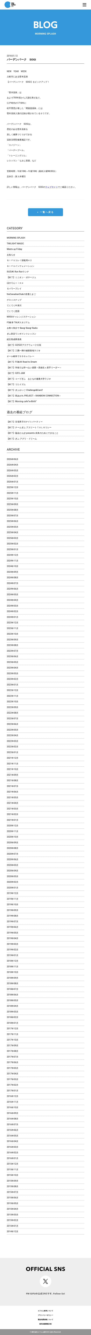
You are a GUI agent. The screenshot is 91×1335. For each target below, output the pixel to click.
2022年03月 (12, 741)
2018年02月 (12, 1017)
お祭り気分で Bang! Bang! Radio (22, 328)
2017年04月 (12, 1073)
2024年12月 (12, 555)
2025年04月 (12, 532)
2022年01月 (12, 752)
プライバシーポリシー (45, 1315)
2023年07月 (12, 651)
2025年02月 (12, 544)
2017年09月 (12, 1045)
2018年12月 (12, 961)
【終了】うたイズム (16, 384)
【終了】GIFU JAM (16, 373)
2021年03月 (12, 809)
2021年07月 (12, 786)
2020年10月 (12, 837)
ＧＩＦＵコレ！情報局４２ (19, 260)
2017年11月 (12, 1034)
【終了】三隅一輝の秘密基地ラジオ (24, 350)
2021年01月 (12, 820)
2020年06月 (12, 859)
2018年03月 (12, 1012)
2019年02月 (12, 949)
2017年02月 (12, 1085)
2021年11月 (12, 763)
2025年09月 (12, 504)
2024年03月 (12, 606)
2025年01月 (12, 549)
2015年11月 (12, 1169)
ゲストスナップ (14, 300)
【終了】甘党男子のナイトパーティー (25, 422)
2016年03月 (12, 1147)
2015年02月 (12, 1220)
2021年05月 (12, 797)
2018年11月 (12, 966)
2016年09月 (12, 1113)
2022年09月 (12, 707)
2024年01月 (12, 617)
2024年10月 (12, 566)
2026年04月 (12, 465)
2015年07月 (12, 1192)
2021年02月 (12, 814)
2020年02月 (12, 882)
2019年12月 (12, 893)
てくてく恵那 (13, 311)
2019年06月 (12, 927)
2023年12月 (12, 622)
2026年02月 (12, 476)
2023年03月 (12, 673)
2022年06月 (12, 724)
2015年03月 (12, 1214)
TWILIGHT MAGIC (15, 243)
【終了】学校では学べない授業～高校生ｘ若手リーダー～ (34, 367)
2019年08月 (12, 916)
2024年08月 (12, 577)
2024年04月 (12, 600)
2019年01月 (12, 955)
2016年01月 (12, 1158)
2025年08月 (12, 510)
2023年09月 (12, 639)
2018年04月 (12, 1006)
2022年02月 (12, 746)
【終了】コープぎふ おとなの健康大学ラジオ (29, 379)
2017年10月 (12, 1040)
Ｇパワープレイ (14, 288)
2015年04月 (12, 1209)
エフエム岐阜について (45, 1311)
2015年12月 (12, 1164)
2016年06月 (12, 1130)
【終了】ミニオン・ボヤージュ (21, 277)
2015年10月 (12, 1175)
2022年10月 (12, 701)
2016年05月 (12, 1136)
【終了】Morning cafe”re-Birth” (22, 401)
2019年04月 (12, 938)
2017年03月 (12, 1079)
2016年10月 (12, 1107)
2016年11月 (12, 1102)
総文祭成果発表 (14, 339)
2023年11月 (12, 628)
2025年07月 (12, 515)
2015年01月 (12, 1226)
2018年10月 (12, 972)
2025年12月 (12, 487)
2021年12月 (12, 758)
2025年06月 (12, 521)
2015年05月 (12, 1203)
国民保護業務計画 (45, 1324)
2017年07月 (12, 1057)
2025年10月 (12, 498)
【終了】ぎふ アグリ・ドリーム (22, 439)
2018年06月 (12, 995)
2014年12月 (12, 1231)
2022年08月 (12, 713)
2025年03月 (12, 538)
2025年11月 (12, 493)
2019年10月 (12, 904)
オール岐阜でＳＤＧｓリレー (20, 356)
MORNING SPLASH (16, 238)
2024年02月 (12, 611)
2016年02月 (12, 1152)
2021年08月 (12, 780)
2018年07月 (12, 989)
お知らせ (11, 255)
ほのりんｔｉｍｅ (15, 283)
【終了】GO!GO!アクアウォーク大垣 (24, 345)
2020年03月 (12, 876)
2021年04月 (12, 803)
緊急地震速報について (45, 1319)
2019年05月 (12, 933)
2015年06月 (12, 1197)
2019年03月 (12, 944)
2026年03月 (12, 470)
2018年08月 (12, 983)
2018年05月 (12, 1000)
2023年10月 (12, 634)
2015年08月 (12, 1186)
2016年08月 (12, 1119)
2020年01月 (12, 887)
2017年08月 (12, 1051)
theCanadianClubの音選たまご (21, 294)
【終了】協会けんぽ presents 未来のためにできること (32, 433)
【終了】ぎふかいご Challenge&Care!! (25, 390)
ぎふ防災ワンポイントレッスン (21, 334)
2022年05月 (12, 730)
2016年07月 (12, 1124)
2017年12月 (12, 1028)
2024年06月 (12, 589)
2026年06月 (12, 459)
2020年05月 (12, 865)
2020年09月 (12, 842)
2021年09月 (12, 775)
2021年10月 (12, 769)
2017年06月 (12, 1062)
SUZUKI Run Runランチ (18, 271)
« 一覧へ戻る (45, 212)
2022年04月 (12, 735)
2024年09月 (12, 572)
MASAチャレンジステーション (21, 317)
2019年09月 (12, 910)
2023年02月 (12, 679)
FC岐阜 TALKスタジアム (18, 322)
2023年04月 (12, 668)
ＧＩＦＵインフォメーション (20, 266)
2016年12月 (12, 1096)
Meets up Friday (14, 249)
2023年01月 (12, 685)
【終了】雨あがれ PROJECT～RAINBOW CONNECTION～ (34, 395)
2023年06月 (12, 656)
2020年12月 (12, 825)
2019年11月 (12, 899)
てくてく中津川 (14, 305)
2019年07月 (12, 921)
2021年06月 (12, 792)
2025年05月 (12, 527)
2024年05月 (12, 594)
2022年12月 (12, 690)
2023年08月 (12, 645)
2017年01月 (12, 1090)
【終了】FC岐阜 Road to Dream (22, 362)
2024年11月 (12, 561)
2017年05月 (12, 1068)
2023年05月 (12, 662)
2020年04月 (12, 870)
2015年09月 (12, 1181)
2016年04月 (12, 1141)
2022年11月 (12, 696)
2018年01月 (12, 1023)
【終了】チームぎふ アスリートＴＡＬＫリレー (29, 427)
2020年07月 (12, 854)
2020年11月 (12, 831)
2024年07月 (12, 583)
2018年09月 (12, 978)
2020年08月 (12, 848)
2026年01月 (12, 482)
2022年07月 (12, 718)
